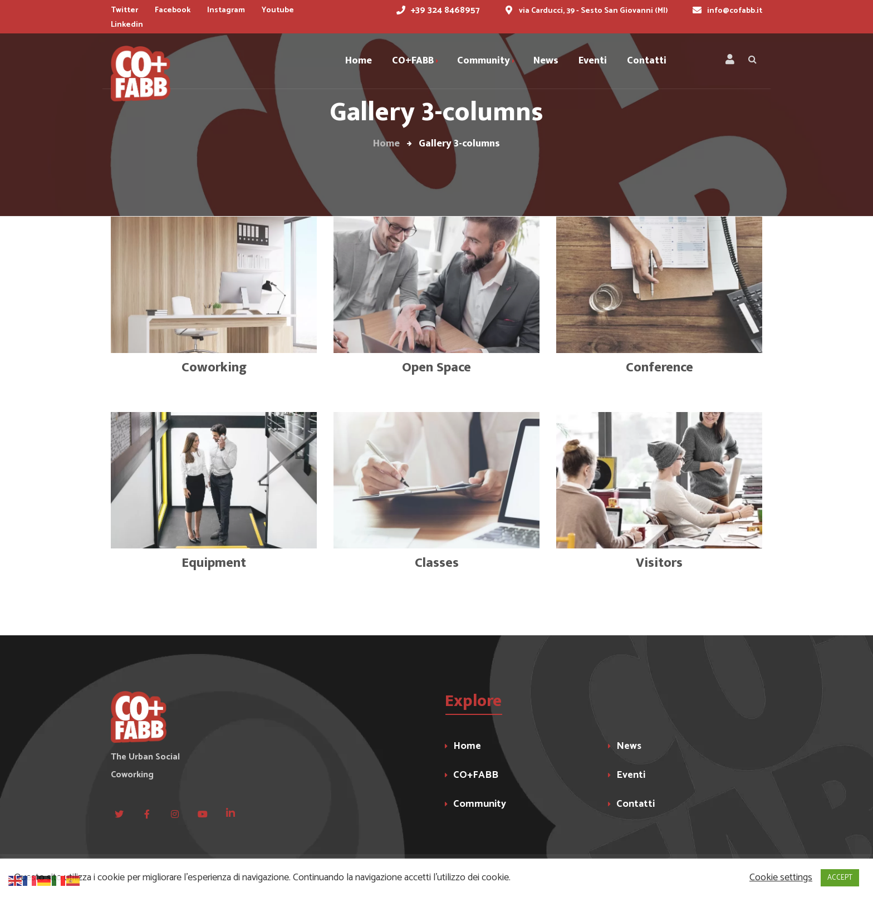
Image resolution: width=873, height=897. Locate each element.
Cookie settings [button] (780, 878)
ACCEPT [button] (839, 878)
